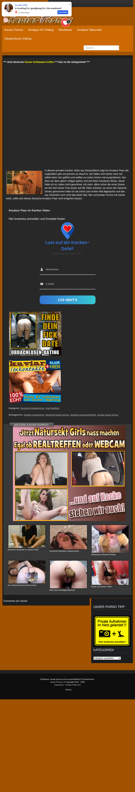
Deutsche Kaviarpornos (32, 408)
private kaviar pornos (107, 415)
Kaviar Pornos (14, 30)
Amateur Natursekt (89, 30)
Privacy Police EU (73, 685)
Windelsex (65, 30)
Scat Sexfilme (52, 408)
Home (68, 689)
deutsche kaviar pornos (57, 415)
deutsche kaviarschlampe (83, 415)
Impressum (59, 685)
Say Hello (62, 12)
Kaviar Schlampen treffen (39, 62)
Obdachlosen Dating (18, 38)
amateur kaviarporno (34, 415)
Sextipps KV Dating (40, 30)
